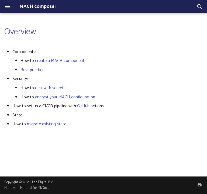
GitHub (83, 106)
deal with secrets (50, 88)
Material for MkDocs (34, 188)
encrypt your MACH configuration (65, 97)
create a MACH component (59, 60)
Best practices (33, 70)
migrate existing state (46, 124)
